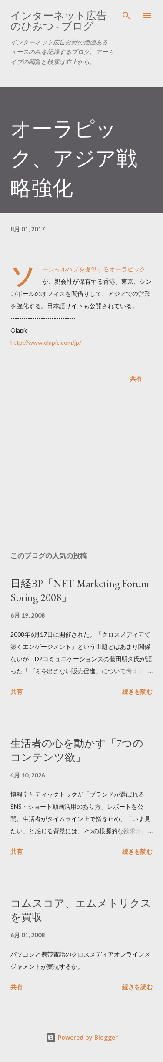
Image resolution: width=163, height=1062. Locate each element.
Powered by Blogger (82, 1037)
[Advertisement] (81, 468)
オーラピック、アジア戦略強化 (73, 158)
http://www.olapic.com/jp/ (45, 342)
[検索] (126, 15)
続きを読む (137, 691)
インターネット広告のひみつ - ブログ (58, 21)
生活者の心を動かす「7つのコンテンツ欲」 (76, 750)
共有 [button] (136, 378)
